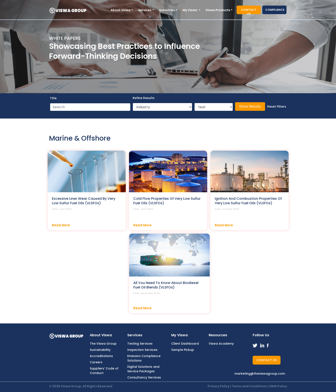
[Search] (90, 107)
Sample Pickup (182, 350)
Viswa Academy (221, 343)
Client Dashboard (185, 343)
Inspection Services (142, 350)
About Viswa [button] (120, 10)
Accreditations (101, 356)
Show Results (250, 106)
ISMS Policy (278, 386)
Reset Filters (276, 106)
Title (53, 98)
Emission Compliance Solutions (143, 358)
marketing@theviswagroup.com (259, 373)
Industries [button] (167, 10)
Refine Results (143, 98)
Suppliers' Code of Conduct (104, 370)
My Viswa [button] (190, 10)
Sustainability (100, 350)
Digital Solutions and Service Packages (143, 369)
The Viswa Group (103, 343)
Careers (96, 362)
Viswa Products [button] (218, 10)
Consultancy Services (144, 377)
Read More (61, 225)
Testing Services (140, 343)
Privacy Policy (218, 386)
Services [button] (145, 10)
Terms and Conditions (249, 386)
